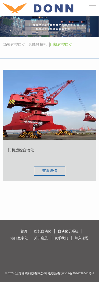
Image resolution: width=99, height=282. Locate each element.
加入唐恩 (81, 238)
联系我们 (61, 238)
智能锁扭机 (38, 44)
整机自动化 (42, 231)
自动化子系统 (68, 231)
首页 (24, 231)
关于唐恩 (41, 238)
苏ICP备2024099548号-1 (77, 273)
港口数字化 (19, 238)
